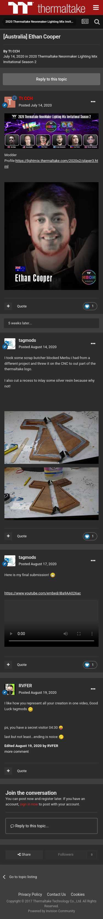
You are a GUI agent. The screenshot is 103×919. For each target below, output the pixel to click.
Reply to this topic (51, 79)
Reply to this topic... (29, 826)
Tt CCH (14, 51)
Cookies (78, 894)
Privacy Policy (30, 894)
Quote (22, 306)
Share (24, 854)
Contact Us (56, 894)
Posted (35, 105)
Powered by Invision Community (51, 911)
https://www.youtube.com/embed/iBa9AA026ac (42, 593)
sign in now (29, 804)
